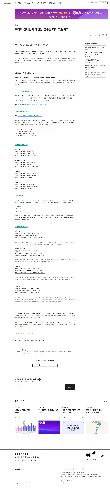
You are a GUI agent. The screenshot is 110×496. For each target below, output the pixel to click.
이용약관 (62, 480)
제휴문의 (74, 469)
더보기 (105, 401)
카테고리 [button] (18, 3)
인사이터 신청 (103, 3)
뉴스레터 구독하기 (93, 459)
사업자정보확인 (77, 474)
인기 (38, 3)
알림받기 (70, 351)
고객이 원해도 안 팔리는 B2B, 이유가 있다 (95, 411)
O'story (27, 3)
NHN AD (17, 469)
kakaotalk (27, 483)
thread (22, 483)
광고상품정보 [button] (52, 3)
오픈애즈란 (63, 469)
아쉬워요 (51, 365)
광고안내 (93, 469)
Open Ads (6, 3)
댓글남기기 (70, 387)
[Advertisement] (95, 101)
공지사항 (69, 469)
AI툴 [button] (60, 3)
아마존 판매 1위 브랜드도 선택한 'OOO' (71, 411)
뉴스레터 (88, 469)
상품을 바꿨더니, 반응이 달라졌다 (23, 411)
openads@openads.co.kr (95, 476)
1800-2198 (82, 476)
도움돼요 (38, 365)
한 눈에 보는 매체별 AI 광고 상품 (48, 411)
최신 (33, 3)
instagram (17, 483)
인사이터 (43, 3)
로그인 (96, 3)
